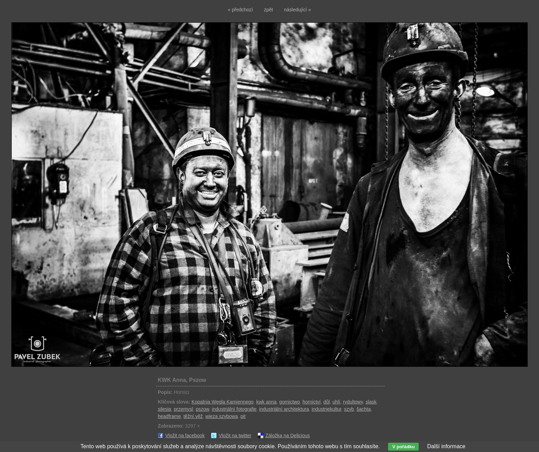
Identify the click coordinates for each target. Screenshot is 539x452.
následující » (297, 9)
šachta (363, 409)
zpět (268, 9)
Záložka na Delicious (287, 435)
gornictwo (289, 402)
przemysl (183, 409)
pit (242, 416)
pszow (202, 409)
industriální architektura (284, 409)
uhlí (336, 402)
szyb (349, 409)
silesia (164, 409)
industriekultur (326, 409)
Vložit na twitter (235, 435)
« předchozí (240, 9)
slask (370, 402)
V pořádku (403, 446)
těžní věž (193, 416)
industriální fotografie (234, 409)
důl (326, 402)
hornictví (311, 402)
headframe (169, 416)
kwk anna (266, 402)
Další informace (446, 446)
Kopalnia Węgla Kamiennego (222, 402)
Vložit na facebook (185, 435)
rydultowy (353, 402)
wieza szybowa (222, 416)
